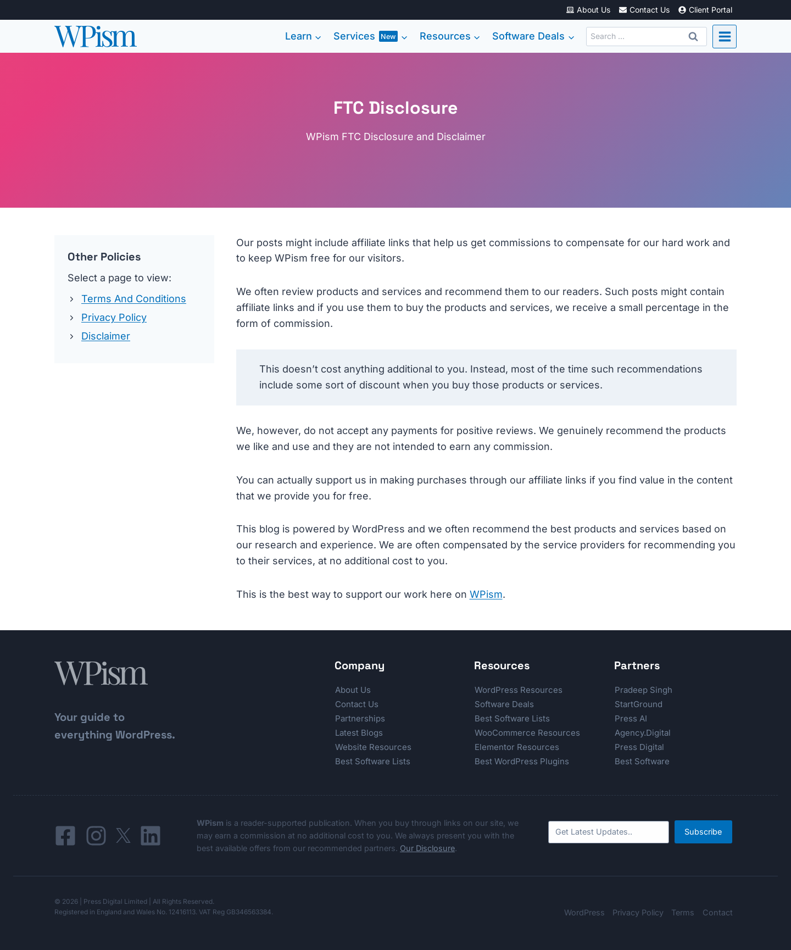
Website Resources (373, 747)
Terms (682, 912)
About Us (588, 9)
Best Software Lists (372, 761)
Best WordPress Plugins (522, 761)
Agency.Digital (643, 732)
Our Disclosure (427, 848)
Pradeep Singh (643, 690)
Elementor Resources (517, 747)
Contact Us (644, 9)
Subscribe (703, 831)
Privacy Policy (114, 317)
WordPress (584, 912)
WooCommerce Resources (527, 732)
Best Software (642, 761)
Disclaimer (105, 336)
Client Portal (705, 9)
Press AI (631, 718)
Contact (718, 912)
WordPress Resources (518, 690)
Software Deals (504, 704)
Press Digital (639, 747)
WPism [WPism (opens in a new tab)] (486, 594)
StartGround (638, 704)
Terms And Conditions (133, 298)
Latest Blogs (359, 732)
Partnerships (360, 718)
